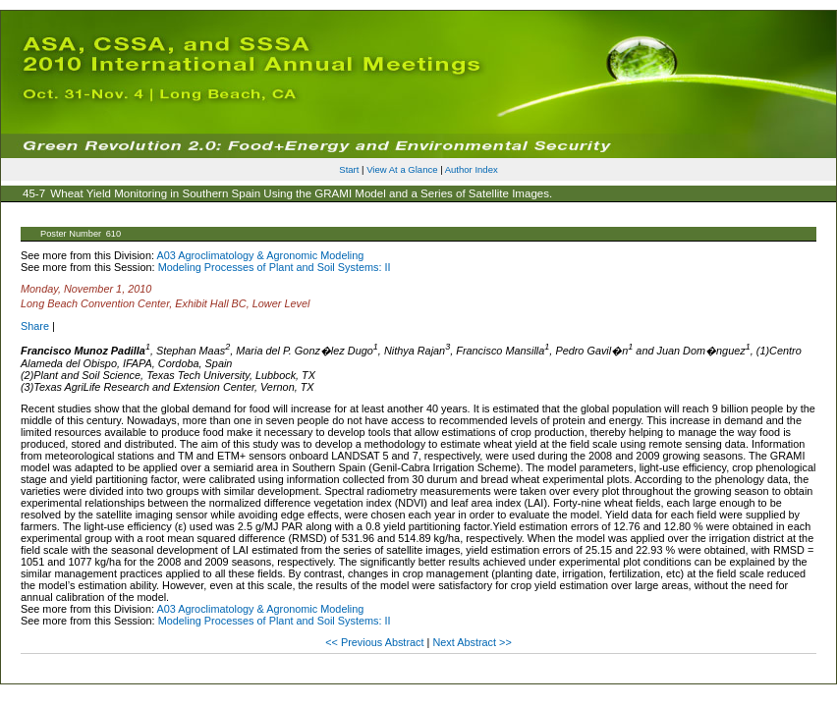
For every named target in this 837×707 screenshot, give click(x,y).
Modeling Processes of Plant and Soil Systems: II (274, 267)
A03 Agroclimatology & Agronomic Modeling (259, 255)
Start (349, 169)
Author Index (471, 169)
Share (35, 326)
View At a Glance (401, 169)
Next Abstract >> (471, 642)
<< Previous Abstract (375, 642)
